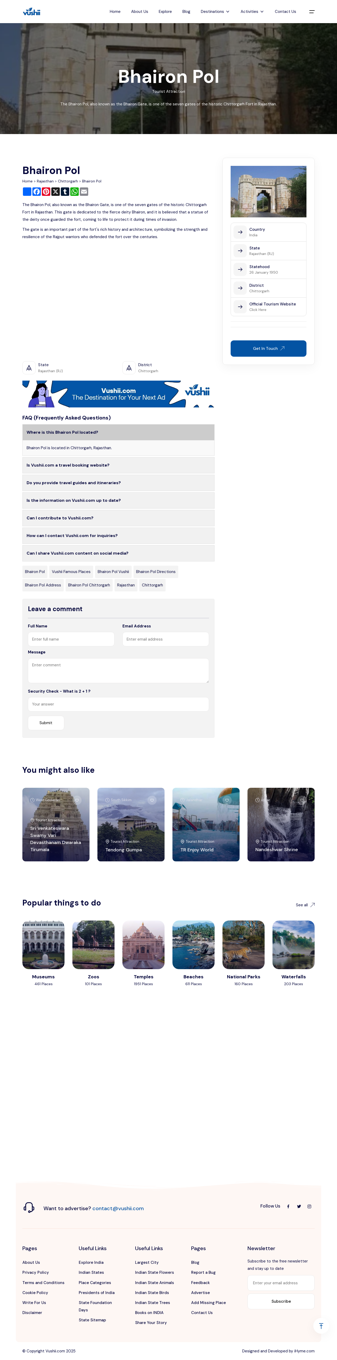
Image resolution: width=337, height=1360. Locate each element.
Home (115, 11)
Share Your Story (151, 1322)
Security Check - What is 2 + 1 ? (59, 691)
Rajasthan (45, 181)
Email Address (136, 626)
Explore (165, 11)
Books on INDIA (149, 1312)
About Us (139, 11)
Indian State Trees (152, 1302)
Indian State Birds (152, 1292)
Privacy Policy (35, 1272)
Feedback (200, 1282)
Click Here (257, 309)
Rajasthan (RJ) (261, 253)
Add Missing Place (208, 1302)
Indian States (91, 1272)
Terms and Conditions (43, 1282)
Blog (186, 11)
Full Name (37, 626)
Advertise (200, 1292)
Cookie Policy (35, 1292)
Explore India (91, 1262)
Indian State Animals (154, 1282)
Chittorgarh (68, 181)
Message (37, 652)
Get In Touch (268, 348)
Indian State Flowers (154, 1272)
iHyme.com (304, 1351)
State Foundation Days (95, 1306)
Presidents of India (97, 1292)
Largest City (147, 1262)
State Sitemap (92, 1320)
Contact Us (285, 11)
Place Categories (95, 1282)
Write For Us (34, 1302)
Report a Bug (203, 1272)
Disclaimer (32, 1312)
